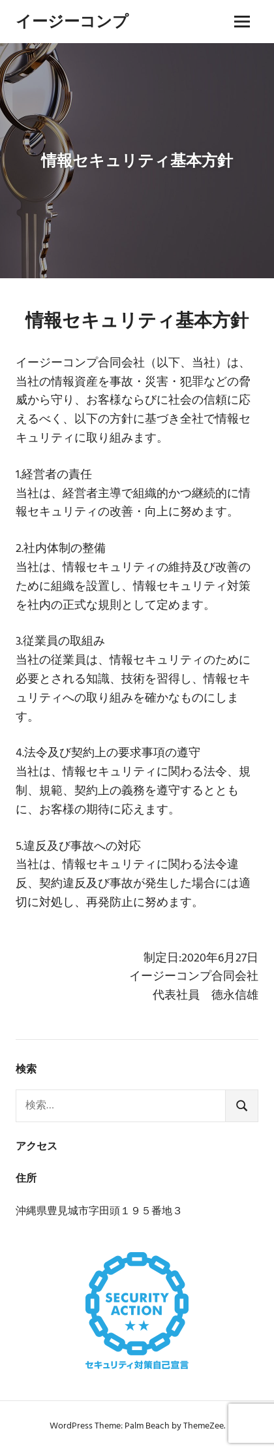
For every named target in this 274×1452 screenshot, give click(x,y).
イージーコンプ (72, 21)
